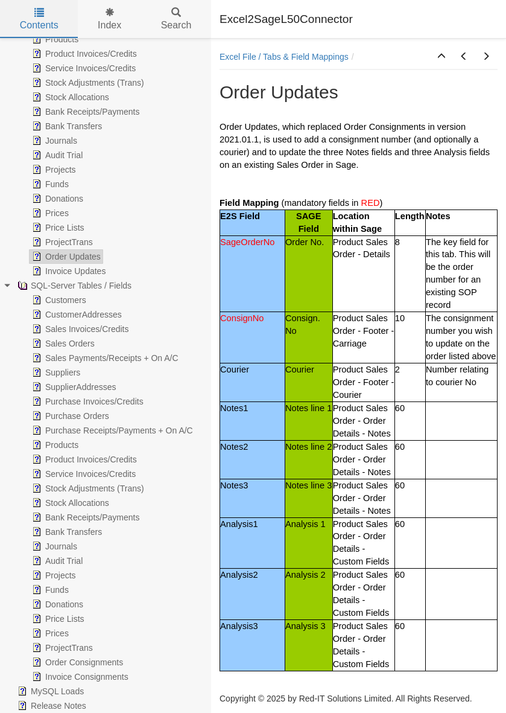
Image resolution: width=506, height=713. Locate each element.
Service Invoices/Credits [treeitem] (83, 68)
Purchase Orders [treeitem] (69, 416)
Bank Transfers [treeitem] (66, 126)
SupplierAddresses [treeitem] (73, 387)
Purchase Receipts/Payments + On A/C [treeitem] (111, 430)
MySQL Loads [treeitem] (49, 691)
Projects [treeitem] (53, 169)
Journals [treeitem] (53, 140)
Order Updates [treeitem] (65, 256)
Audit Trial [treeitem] (56, 155)
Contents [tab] (39, 19)
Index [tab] (109, 19)
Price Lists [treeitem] (57, 227)
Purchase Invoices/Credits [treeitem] (87, 401)
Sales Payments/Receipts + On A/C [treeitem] (104, 358)
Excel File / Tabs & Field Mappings (284, 57)
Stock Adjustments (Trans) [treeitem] (87, 82)
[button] (441, 56)
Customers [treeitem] (58, 300)
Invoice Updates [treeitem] (68, 271)
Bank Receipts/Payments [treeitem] (84, 111)
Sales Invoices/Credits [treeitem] (79, 329)
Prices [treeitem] (49, 213)
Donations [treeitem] (56, 198)
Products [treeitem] (54, 39)
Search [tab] (176, 19)
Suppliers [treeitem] (55, 372)
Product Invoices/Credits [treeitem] (83, 53)
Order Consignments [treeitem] (76, 662)
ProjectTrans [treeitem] (61, 242)
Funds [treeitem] (49, 184)
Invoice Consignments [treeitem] (79, 677)
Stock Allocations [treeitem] (69, 97)
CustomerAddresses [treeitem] (76, 314)
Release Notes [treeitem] (50, 706)
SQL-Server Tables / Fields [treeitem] (73, 285)
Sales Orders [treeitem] (62, 343)
